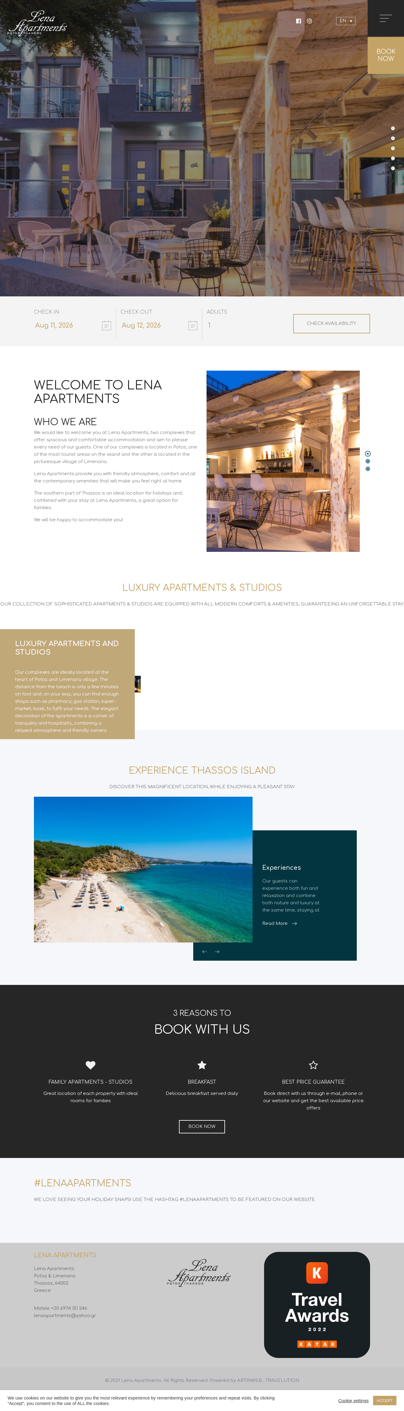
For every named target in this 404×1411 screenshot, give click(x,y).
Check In (46, 312)
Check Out (136, 312)
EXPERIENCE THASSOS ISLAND (202, 781)
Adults (217, 312)
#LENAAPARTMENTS (82, 1194)
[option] (202, 689)
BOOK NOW (386, 55)
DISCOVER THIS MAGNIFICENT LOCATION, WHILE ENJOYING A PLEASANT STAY (202, 797)
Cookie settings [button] (353, 1400)
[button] (368, 454)
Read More (275, 933)
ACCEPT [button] (385, 1400)
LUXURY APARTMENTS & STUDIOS (202, 588)
